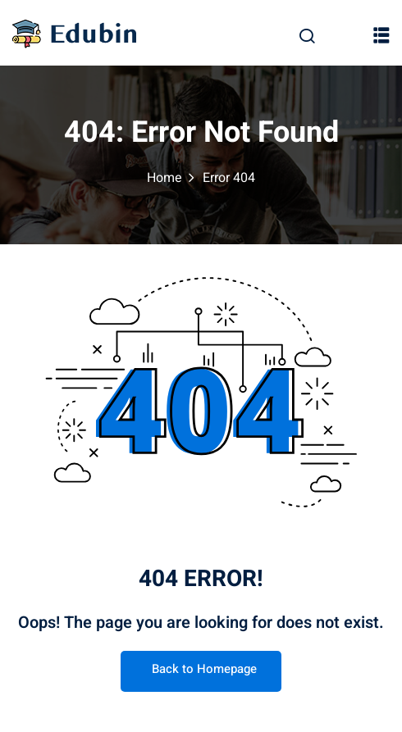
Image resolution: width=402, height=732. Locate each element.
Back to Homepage (201, 669)
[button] (381, 34)
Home (164, 178)
